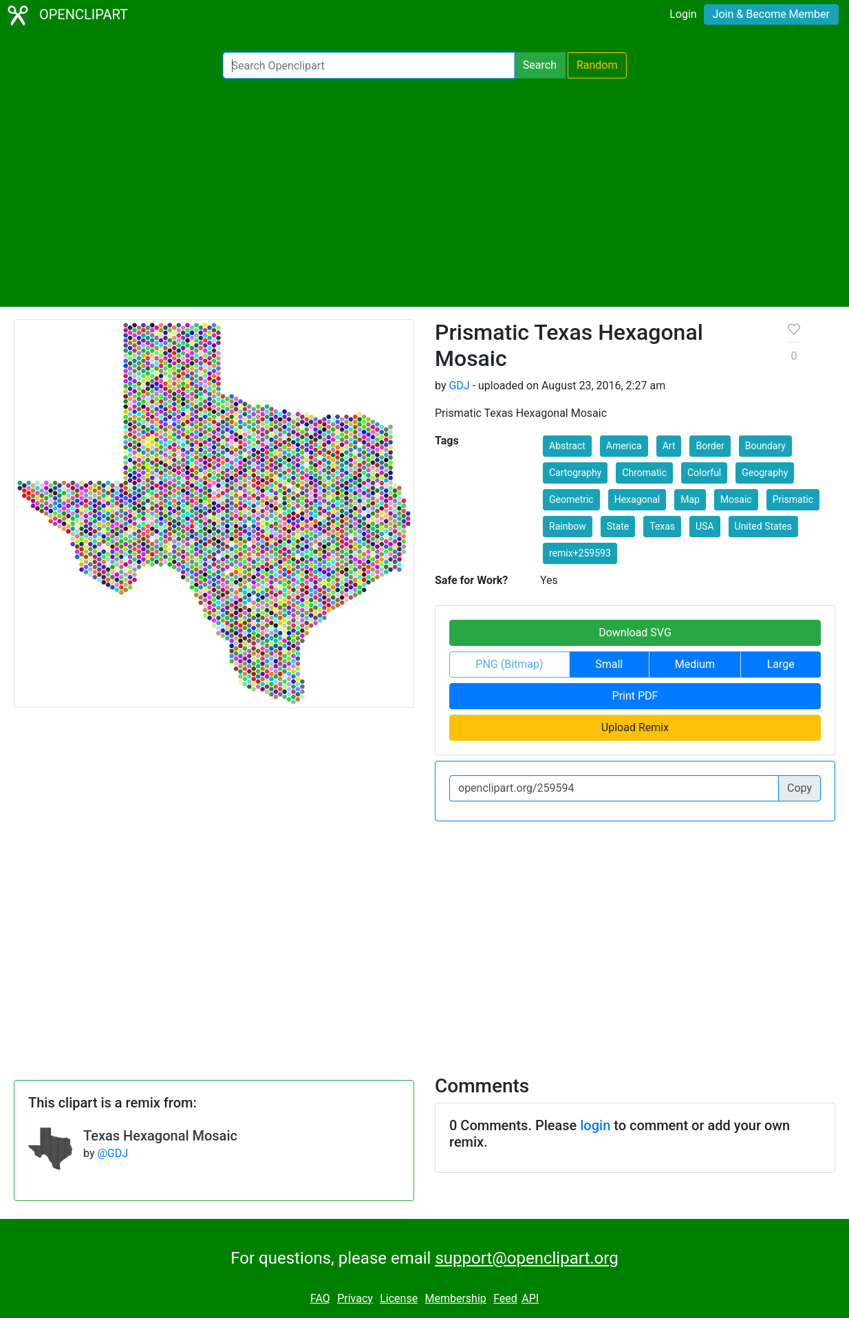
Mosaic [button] (736, 499)
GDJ (459, 385)
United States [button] (763, 526)
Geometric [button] (571, 499)
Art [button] (669, 445)
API (530, 1298)
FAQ (320, 1298)
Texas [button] (662, 526)
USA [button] (705, 526)
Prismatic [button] (793, 499)
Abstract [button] (567, 445)
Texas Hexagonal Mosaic (160, 1135)
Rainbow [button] (567, 526)
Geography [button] (765, 472)
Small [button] (609, 664)
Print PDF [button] (635, 695)
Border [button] (710, 445)
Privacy (355, 1298)
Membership (455, 1298)
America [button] (624, 445)
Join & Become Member (771, 14)
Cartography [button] (575, 472)
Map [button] (690, 499)
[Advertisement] (424, 192)
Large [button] (781, 664)
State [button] (618, 526)
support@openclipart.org (526, 1258)
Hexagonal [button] (637, 499)
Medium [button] (695, 664)
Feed (505, 1298)
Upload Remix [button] (635, 727)
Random (597, 65)
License (399, 1298)
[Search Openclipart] (369, 65)
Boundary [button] (765, 445)
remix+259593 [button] (580, 553)
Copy (799, 788)
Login (682, 14)
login (595, 1125)
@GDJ (112, 1153)
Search (540, 65)
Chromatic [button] (644, 472)
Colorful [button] (704, 472)
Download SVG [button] (635, 632)
